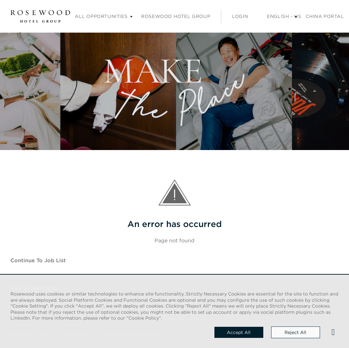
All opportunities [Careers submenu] (101, 16)
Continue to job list (38, 260)
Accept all (239, 332)
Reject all (295, 332)
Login (240, 16)
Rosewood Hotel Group (175, 16)
